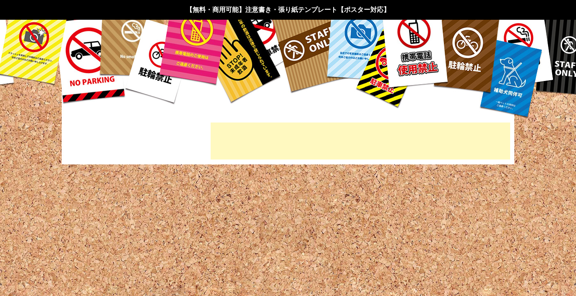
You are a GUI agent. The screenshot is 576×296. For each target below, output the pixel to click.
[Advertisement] (360, 141)
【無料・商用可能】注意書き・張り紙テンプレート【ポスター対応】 (288, 9)
